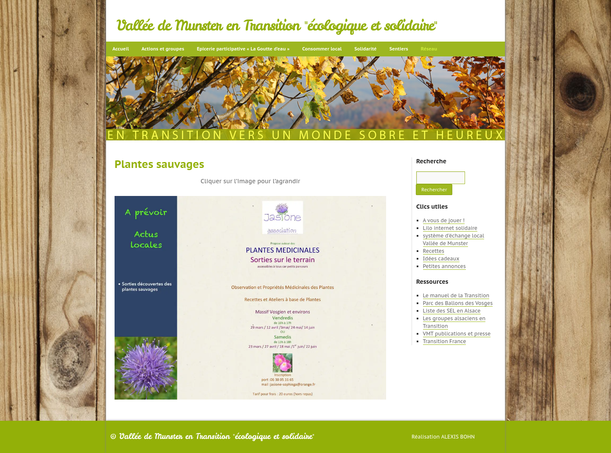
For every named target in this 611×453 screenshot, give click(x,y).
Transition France (444, 341)
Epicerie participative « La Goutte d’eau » (243, 49)
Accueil (120, 49)
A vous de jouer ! (444, 220)
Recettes (433, 251)
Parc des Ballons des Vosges (458, 303)
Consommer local (322, 49)
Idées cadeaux (441, 258)
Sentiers (399, 49)
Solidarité (365, 49)
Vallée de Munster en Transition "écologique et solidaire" (277, 25)
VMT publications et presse (457, 333)
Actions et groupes (163, 49)
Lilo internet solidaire (450, 228)
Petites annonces (444, 266)
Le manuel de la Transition (456, 295)
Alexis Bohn (458, 436)
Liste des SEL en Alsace (452, 311)
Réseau (429, 49)
